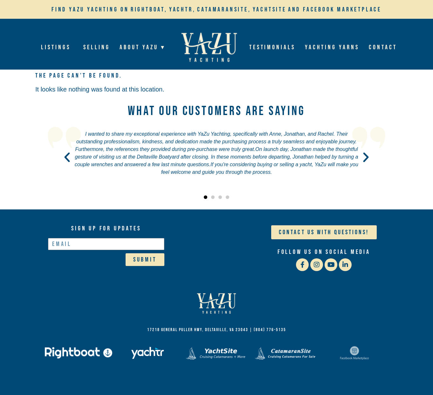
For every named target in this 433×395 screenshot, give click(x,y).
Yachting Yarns (332, 47)
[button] (67, 157)
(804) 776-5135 (270, 329)
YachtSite (269, 9)
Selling (96, 47)
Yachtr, (182, 9)
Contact (383, 47)
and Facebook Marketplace (334, 9)
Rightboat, (149, 9)
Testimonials (272, 47)
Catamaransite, (224, 9)
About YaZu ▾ (144, 47)
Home (209, 47)
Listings (57, 47)
